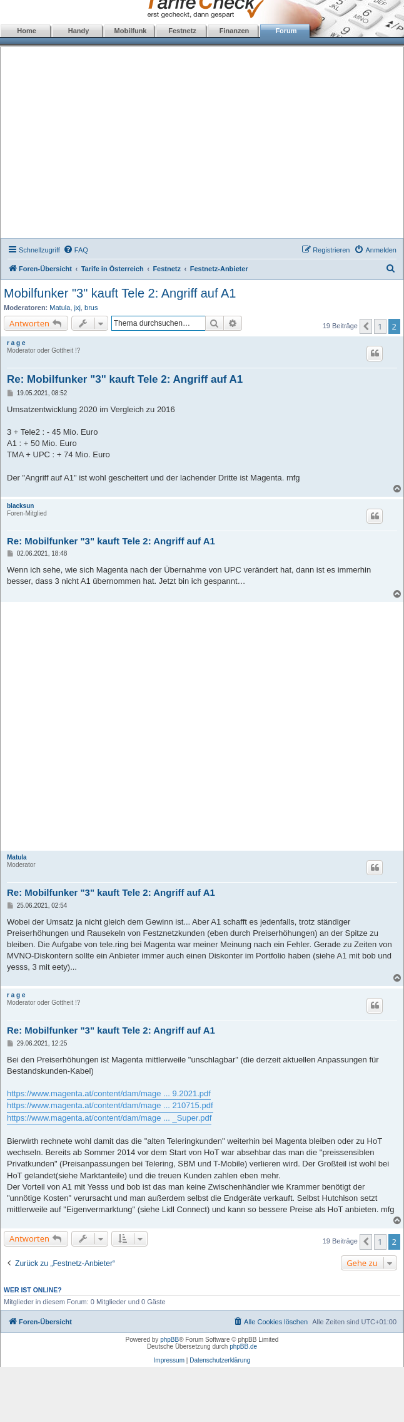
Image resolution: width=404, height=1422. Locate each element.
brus (91, 307)
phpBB (169, 1339)
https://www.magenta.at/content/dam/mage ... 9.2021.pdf (109, 1093)
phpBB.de (243, 1346)
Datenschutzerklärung (219, 1360)
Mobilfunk (130, 30)
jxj (77, 307)
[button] (366, 326)
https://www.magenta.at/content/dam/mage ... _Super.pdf (109, 1118)
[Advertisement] (202, 144)
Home (26, 30)
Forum (285, 30)
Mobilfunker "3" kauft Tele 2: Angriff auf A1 (120, 293)
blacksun (20, 505)
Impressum (169, 1360)
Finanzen (235, 30)
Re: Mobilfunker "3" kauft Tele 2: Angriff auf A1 (125, 379)
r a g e (16, 343)
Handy (78, 30)
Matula (59, 307)
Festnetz (182, 30)
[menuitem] (75, 249)
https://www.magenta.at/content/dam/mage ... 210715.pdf (110, 1105)
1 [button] (380, 326)
